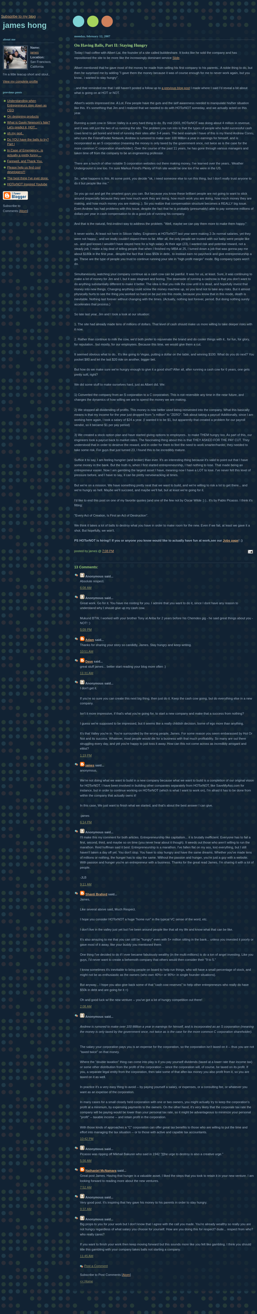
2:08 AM (86, 1006)
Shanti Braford (96, 894)
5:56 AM (86, 1160)
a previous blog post (176, 88)
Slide (176, 57)
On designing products (23, 116)
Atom (126, 1274)
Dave (89, 661)
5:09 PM (86, 629)
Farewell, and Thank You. (25, 161)
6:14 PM (86, 822)
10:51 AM (86, 651)
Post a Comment (96, 1266)
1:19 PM (86, 755)
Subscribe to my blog (18, 16)
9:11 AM (86, 884)
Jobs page (230, 540)
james (89, 765)
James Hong (25, 25)
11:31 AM (86, 673)
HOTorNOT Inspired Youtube (27, 184)
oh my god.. (15, 133)
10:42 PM (86, 1138)
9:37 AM (86, 1209)
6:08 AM (86, 587)
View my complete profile (20, 81)
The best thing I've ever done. (28, 178)
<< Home (86, 1281)
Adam (89, 639)
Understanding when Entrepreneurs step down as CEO (27, 105)
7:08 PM (108, 551)
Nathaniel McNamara (101, 1170)
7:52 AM (86, 1187)
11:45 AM (86, 1256)
